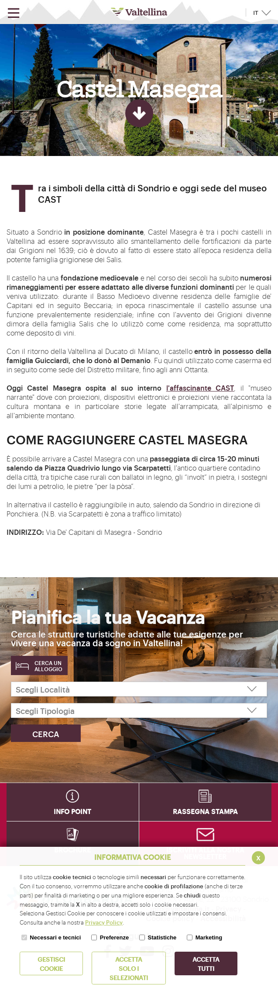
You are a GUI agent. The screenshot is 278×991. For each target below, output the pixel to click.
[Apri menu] (14, 13)
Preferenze (114, 937)
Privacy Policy (104, 922)
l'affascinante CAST (200, 387)
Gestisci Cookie (51, 963)
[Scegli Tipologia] (139, 710)
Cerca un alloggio (48, 665)
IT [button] (255, 13)
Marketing (209, 937)
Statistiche (162, 937)
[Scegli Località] (139, 689)
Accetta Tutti (206, 963)
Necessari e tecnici (55, 937)
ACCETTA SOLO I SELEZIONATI (129, 968)
